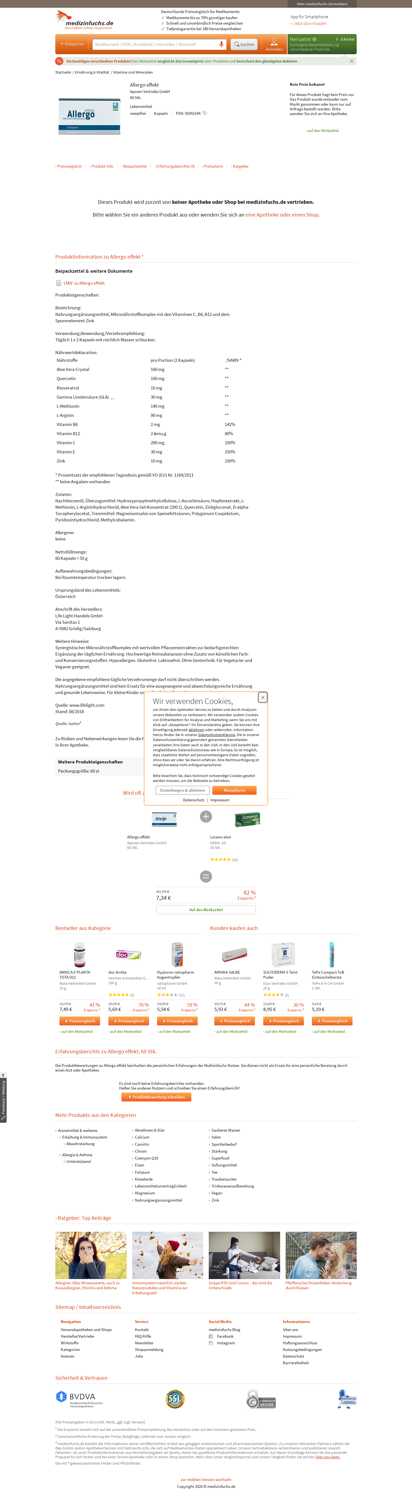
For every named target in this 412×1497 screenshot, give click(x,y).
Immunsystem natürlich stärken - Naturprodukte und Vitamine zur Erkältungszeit (160, 1287)
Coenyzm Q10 (146, 1158)
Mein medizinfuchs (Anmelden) (322, 3)
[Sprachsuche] (221, 44)
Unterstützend (78, 1161)
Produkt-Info (102, 166)
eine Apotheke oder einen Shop (282, 214)
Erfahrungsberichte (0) (176, 166)
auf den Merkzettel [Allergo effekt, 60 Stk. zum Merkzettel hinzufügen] (323, 130)
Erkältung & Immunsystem (84, 1137)
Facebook (221, 1336)
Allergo (137, 84)
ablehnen (196, 729)
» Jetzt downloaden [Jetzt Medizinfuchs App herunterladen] (309, 23)
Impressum (219, 799)
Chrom (141, 1151)
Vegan (217, 1192)
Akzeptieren (234, 790)
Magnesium (145, 1192)
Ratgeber (241, 166)
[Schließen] (352, 61)
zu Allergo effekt (84, 283)
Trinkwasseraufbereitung (233, 1186)
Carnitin (142, 1144)
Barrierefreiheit (296, 1362)
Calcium (142, 1137)
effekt (153, 84)
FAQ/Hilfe (143, 1336)
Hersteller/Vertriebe (77, 1336)
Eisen (139, 1165)
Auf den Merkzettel (206, 909)
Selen (216, 1137)
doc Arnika (117, 972)
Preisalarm (213, 166)
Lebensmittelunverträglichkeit (161, 1186)
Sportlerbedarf (224, 1144)
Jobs (139, 1355)
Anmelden (274, 44)
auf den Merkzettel (77, 1031)
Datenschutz (193, 799)
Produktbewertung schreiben (156, 1097)
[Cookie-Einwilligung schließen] (263, 697)
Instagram (222, 1342)
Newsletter (144, 1342)
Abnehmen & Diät (150, 1130)
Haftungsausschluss (300, 1342)
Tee (214, 1172)
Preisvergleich (69, 166)
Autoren (67, 1355)
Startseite (63, 72)
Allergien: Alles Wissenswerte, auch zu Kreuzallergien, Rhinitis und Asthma (87, 1285)
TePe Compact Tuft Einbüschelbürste (328, 975)
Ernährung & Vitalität (92, 72)
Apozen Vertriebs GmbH (150, 91)
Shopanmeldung (149, 1349)
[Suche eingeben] (154, 44)
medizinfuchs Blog (224, 1329)
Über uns (290, 1329)
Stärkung (219, 1151)
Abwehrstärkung (80, 1143)
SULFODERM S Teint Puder (280, 975)
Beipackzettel (135, 166)
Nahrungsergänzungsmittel (158, 1200)
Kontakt (142, 1329)
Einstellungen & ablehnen (182, 790)
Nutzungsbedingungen (302, 1349)
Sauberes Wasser (226, 1130)
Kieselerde (144, 1179)
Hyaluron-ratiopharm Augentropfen (175, 975)
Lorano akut (220, 837)
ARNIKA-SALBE (227, 972)
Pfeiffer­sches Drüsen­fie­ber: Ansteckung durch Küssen (319, 1285)
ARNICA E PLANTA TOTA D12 (74, 975)
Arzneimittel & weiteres (77, 1130)
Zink (215, 1200)
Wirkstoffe (69, 1342)
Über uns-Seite (327, 1456)
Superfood (220, 1158)
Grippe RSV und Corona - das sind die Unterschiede (240, 1285)
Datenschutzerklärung (216, 734)
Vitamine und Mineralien (133, 72)
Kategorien (71, 43)
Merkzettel (300, 39)
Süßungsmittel (224, 1165)
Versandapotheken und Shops (86, 1329)
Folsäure (142, 1172)
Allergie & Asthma (77, 1154)
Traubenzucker (224, 1179)
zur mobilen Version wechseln (206, 1479)
